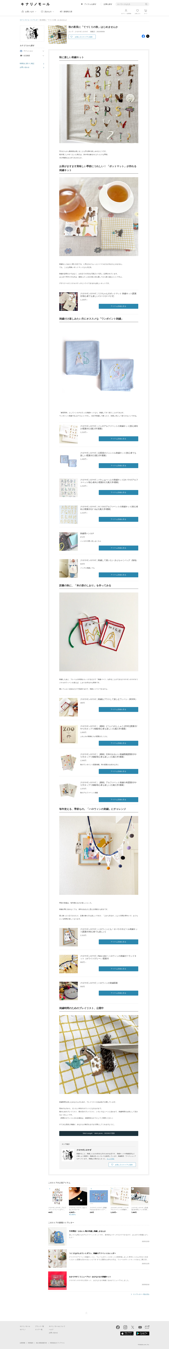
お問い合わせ (24, 67)
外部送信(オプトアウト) (57, 1343)
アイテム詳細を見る (118, 306)
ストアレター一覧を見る (141, 1294)
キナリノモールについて (57, 1326)
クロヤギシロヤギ (84, 1150)
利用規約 (30, 1343)
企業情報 (22, 1343)
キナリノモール (24, 20)
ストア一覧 (38, 1329)
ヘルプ (51, 1329)
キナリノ (23, 1329)
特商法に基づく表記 (27, 63)
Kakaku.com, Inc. (144, 1344)
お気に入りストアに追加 (83, 37)
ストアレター (34, 20)
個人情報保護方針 (41, 1343)
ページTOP (86, 1313)
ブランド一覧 (39, 1326)
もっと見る (110, 1159)
